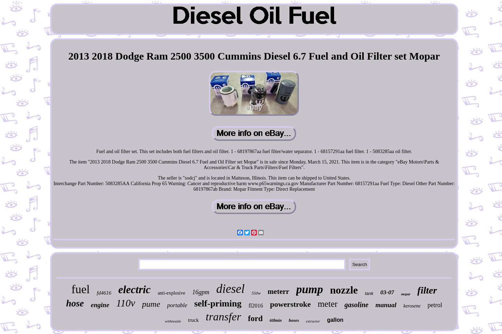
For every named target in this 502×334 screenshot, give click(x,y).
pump (309, 289)
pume (151, 304)
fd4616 (104, 293)
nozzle (344, 290)
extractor (313, 321)
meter (328, 304)
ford (255, 318)
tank (369, 293)
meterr (278, 291)
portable (177, 305)
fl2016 (255, 306)
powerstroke (290, 304)
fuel (80, 289)
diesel (230, 289)
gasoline (357, 305)
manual (386, 305)
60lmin (276, 320)
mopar (405, 294)
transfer (223, 316)
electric (134, 289)
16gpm (200, 292)
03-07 (387, 292)
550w (256, 293)
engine (100, 305)
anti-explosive (171, 293)
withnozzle (173, 321)
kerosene (411, 306)
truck (193, 320)
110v (125, 303)
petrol (434, 305)
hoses (294, 320)
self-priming (217, 303)
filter (427, 290)
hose (75, 303)
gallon (335, 320)
